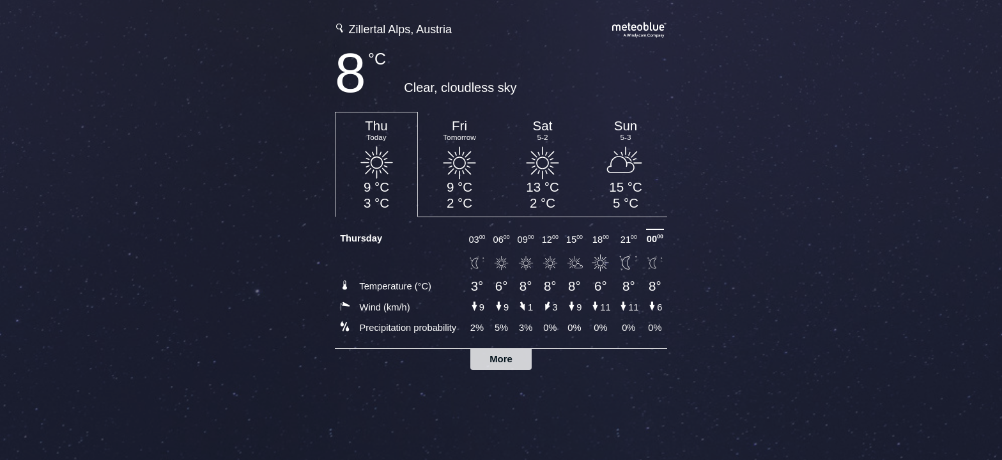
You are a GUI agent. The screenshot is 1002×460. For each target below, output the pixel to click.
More (501, 358)
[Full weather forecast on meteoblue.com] (639, 28)
